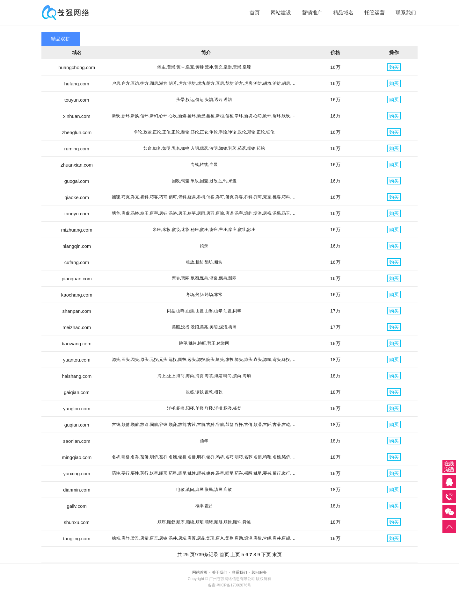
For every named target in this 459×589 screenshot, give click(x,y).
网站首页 (200, 572)
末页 (277, 554)
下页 (266, 554)
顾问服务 (259, 572)
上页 (235, 554)
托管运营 (374, 12)
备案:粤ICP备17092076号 (229, 585)
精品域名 (343, 12)
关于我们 (219, 572)
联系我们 (406, 12)
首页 (255, 12)
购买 (394, 67)
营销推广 (312, 12)
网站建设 (281, 12)
